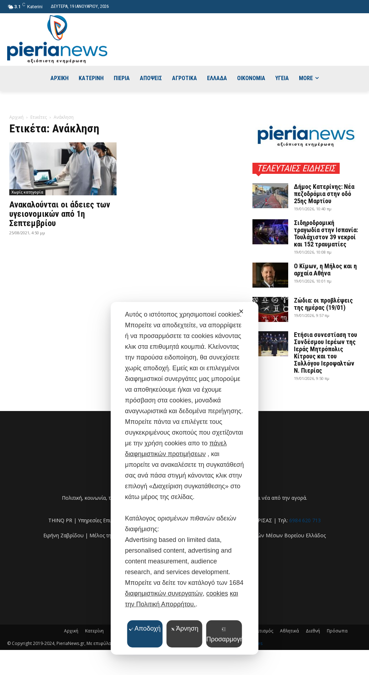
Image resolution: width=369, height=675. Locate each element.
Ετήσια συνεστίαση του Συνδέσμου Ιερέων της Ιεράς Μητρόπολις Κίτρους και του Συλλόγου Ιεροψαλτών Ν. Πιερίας (325, 352)
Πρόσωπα (337, 631)
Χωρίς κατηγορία (27, 192)
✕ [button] (241, 311)
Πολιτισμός (261, 631)
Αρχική (16, 117)
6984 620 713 (305, 520)
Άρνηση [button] (184, 628)
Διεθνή (313, 631)
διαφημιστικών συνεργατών (164, 593)
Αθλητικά (289, 631)
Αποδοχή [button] (145, 628)
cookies (217, 593)
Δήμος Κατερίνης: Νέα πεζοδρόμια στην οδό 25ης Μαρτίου (324, 194)
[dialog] (185, 478)
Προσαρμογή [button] (224, 635)
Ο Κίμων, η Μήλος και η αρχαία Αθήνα (325, 269)
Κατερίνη (94, 631)
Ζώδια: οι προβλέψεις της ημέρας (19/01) (323, 304)
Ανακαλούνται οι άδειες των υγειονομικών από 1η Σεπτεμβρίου (59, 214)
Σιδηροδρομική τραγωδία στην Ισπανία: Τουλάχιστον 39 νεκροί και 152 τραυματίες (326, 233)
